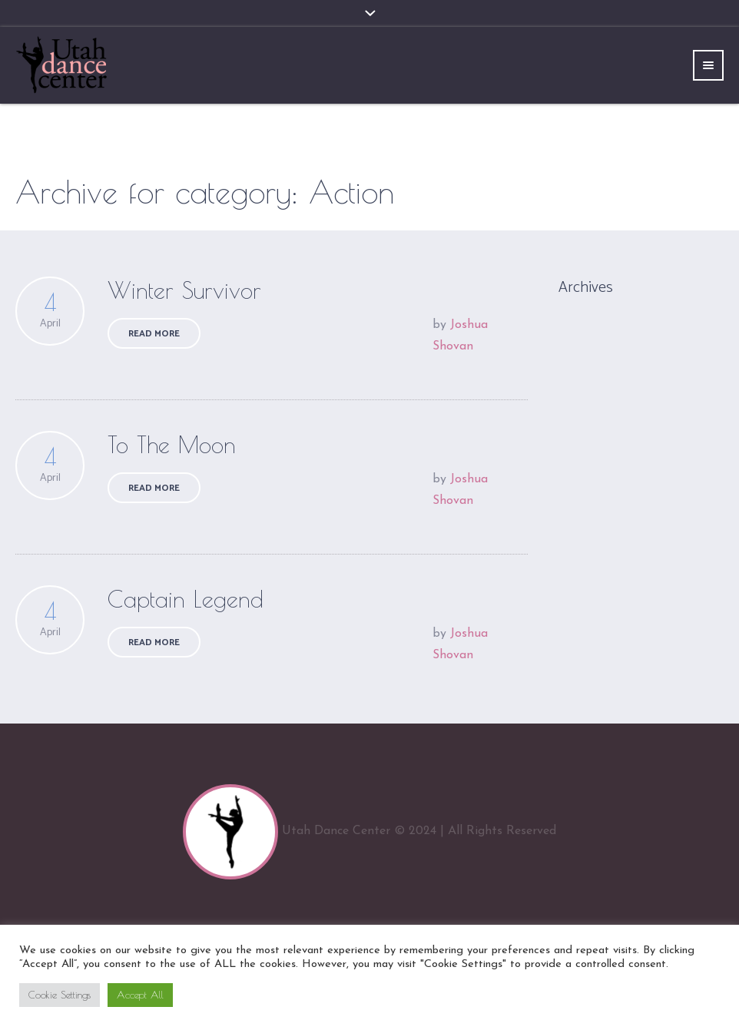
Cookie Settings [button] (59, 995)
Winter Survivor (184, 290)
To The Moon (172, 444)
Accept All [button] (140, 995)
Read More (154, 333)
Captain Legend (185, 598)
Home (658, 192)
